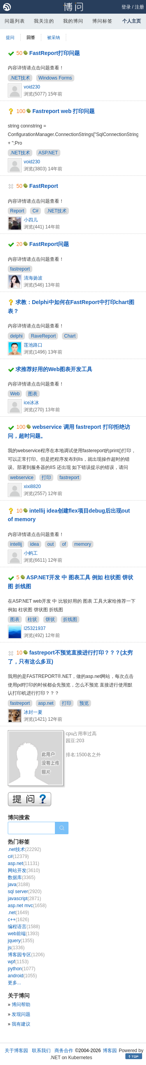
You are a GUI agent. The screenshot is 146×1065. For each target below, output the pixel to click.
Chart (70, 336)
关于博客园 (16, 1050)
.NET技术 (20, 78)
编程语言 (24, 926)
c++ (18, 919)
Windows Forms (55, 78)
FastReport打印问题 (54, 53)
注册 (139, 7)
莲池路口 (33, 345)
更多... (14, 982)
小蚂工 (31, 553)
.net (18, 912)
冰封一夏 (33, 712)
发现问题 (21, 1014)
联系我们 (41, 1050)
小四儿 (31, 220)
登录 (126, 7)
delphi (16, 336)
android (22, 975)
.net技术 (24, 849)
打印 (46, 477)
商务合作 (64, 1050)
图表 (32, 393)
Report (17, 211)
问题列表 (15, 21)
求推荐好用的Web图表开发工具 (54, 369)
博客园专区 (26, 954)
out (50, 544)
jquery (21, 940)
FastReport (43, 186)
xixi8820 (32, 486)
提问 (10, 37)
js (16, 947)
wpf (18, 961)
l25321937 (35, 628)
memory (82, 544)
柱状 (32, 619)
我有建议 (21, 1024)
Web (14, 393)
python (21, 968)
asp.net (45, 703)
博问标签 (102, 21)
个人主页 (131, 21)
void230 (32, 87)
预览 (84, 703)
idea (34, 544)
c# (18, 856)
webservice (21, 477)
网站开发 (24, 870)
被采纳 (53, 37)
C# (35, 211)
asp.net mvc (27, 905)
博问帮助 (21, 1004)
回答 (30, 37)
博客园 (110, 1050)
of (64, 544)
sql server (25, 891)
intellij (16, 544)
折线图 (70, 619)
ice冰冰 (31, 402)
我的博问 (73, 21)
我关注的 (44, 21)
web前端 (23, 933)
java (19, 884)
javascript (24, 898)
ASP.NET (48, 153)
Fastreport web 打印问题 (63, 111)
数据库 (21, 877)
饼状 (50, 619)
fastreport (20, 269)
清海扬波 (33, 278)
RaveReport (43, 336)
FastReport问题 (49, 244)
